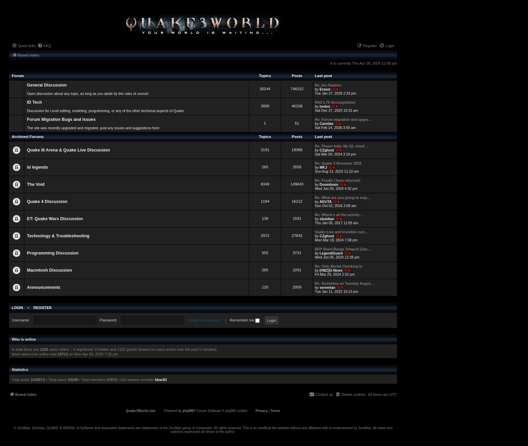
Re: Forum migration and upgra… (343, 119)
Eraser (325, 89)
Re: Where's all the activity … (339, 215)
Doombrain (329, 184)
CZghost (327, 150)
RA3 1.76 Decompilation (335, 102)
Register (43, 308)
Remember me (245, 320)
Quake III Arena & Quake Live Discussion (68, 150)
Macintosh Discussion (49, 270)
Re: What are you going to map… (343, 198)
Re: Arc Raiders (328, 85)
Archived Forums (28, 137)
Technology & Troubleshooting (58, 236)
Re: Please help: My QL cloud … (342, 146)
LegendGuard (331, 253)
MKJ (323, 167)
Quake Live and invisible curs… (341, 232)
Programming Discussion (52, 253)
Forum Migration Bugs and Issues (61, 119)
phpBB (188, 411)
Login (17, 308)
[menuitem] (44, 46)
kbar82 (161, 380)
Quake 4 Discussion (47, 201)
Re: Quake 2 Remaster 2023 (338, 163)
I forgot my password (204, 320)
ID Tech (34, 102)
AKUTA (326, 202)
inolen (325, 106)
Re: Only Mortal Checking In (338, 266)
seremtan (327, 287)
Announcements (43, 287)
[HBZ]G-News (331, 270)
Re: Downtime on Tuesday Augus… (344, 283)
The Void (36, 184)
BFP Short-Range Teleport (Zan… (343, 249)
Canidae (326, 124)
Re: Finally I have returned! (337, 180)
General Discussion (47, 85)
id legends (37, 167)
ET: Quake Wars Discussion (55, 218)
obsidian (327, 219)
